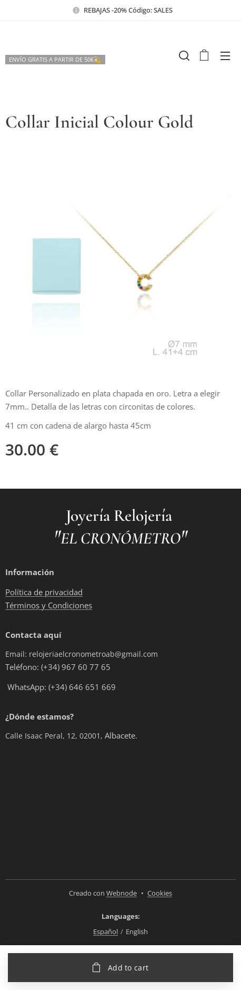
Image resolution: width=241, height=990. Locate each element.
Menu (225, 55)
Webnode (121, 893)
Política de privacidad (44, 592)
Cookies (159, 893)
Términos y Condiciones (48, 605)
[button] (183, 55)
